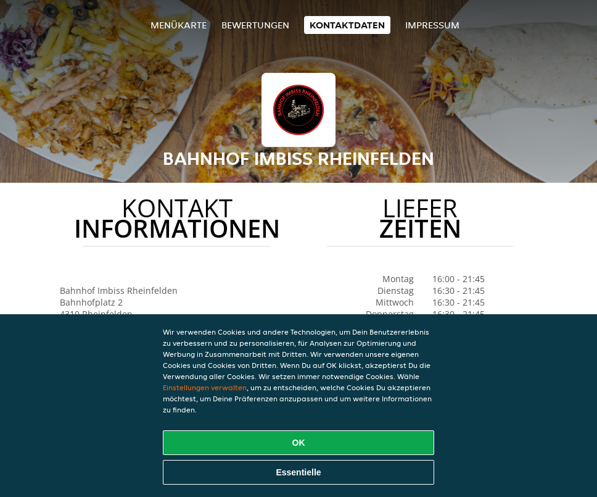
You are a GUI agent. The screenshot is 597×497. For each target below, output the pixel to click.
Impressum (432, 25)
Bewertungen (255, 25)
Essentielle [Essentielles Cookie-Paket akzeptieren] (298, 472)
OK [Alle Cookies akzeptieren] (298, 443)
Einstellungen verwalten (205, 387)
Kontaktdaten (347, 25)
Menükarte (178, 25)
